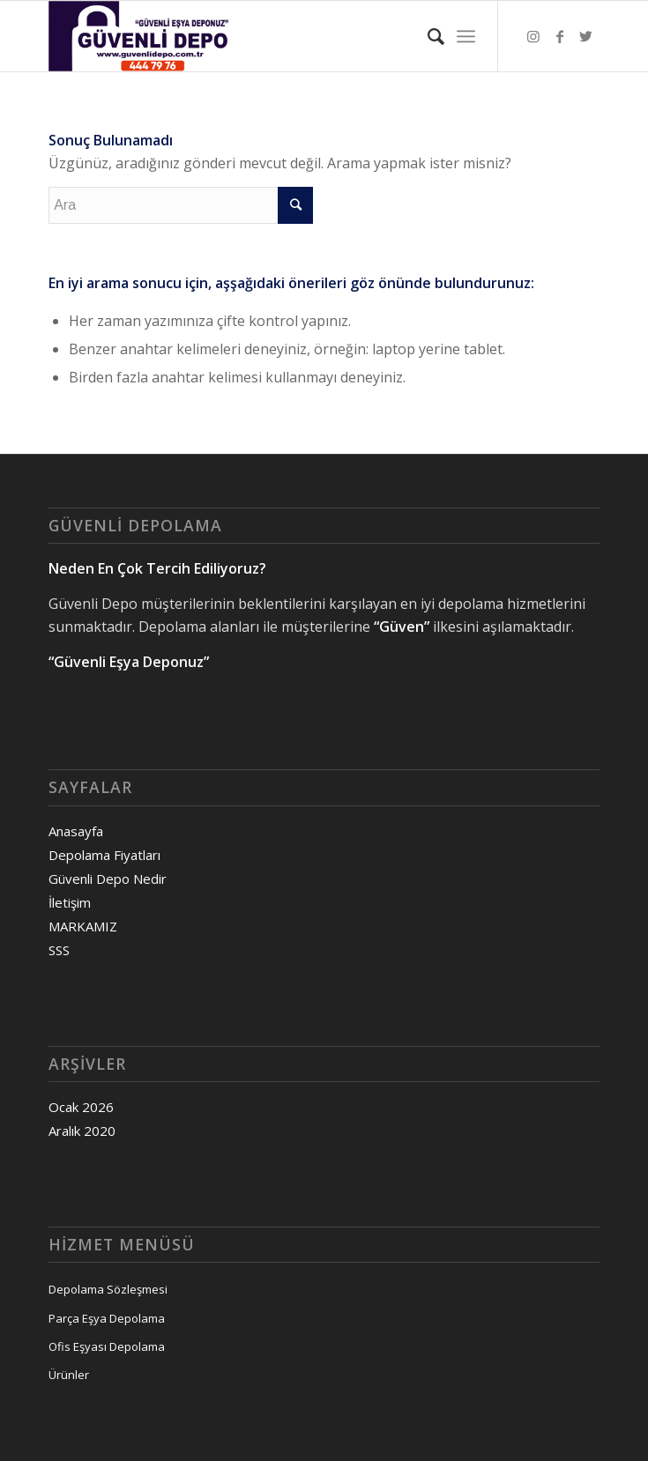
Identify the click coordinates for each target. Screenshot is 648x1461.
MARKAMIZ (82, 926)
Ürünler (68, 1375)
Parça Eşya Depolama (106, 1318)
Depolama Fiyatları (104, 855)
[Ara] (427, 36)
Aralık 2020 (81, 1130)
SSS (59, 950)
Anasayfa (75, 831)
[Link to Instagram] (533, 36)
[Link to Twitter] (586, 36)
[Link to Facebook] (560, 36)
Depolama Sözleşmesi (108, 1289)
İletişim (69, 902)
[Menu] (466, 36)
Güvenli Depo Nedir (107, 878)
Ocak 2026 (81, 1107)
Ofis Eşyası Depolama (106, 1346)
